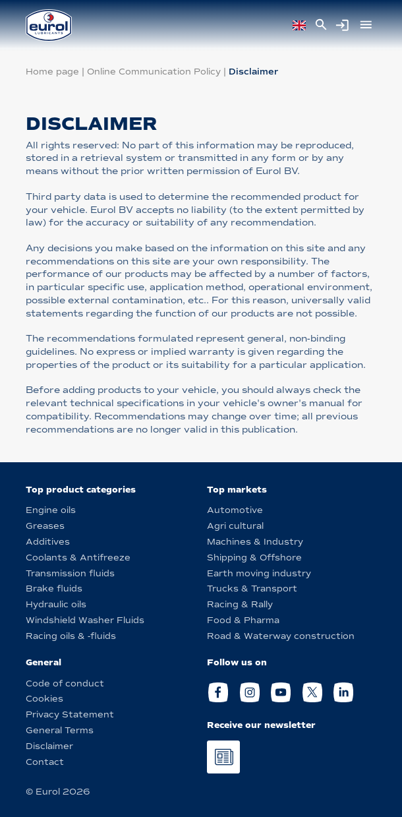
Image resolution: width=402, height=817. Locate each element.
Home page (52, 71)
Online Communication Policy (154, 71)
